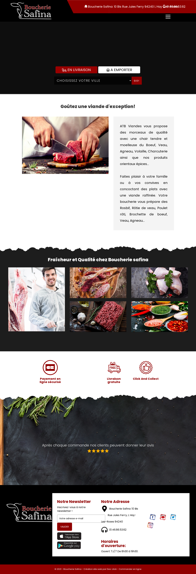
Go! (136, 80)
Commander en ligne (130, 569)
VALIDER (64, 526)
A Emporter (119, 69)
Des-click (112, 569)
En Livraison (76, 69)
